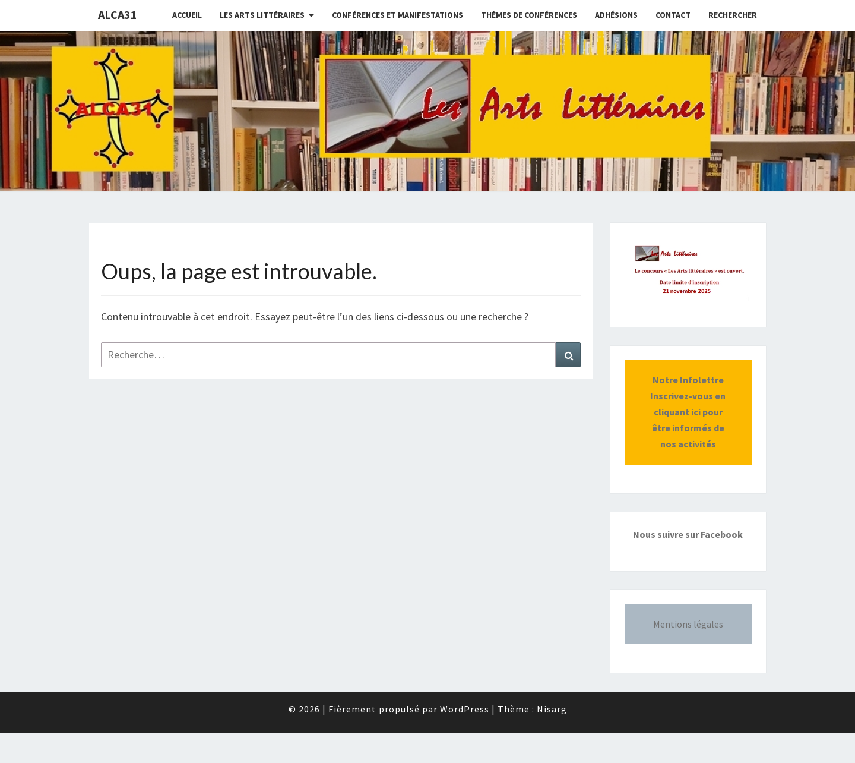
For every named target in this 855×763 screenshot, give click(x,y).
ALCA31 (117, 14)
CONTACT (673, 15)
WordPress (464, 709)
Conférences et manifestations (397, 15)
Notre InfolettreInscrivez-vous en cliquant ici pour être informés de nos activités (688, 412)
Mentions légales (688, 624)
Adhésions (616, 15)
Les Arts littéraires (262, 15)
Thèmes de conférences (529, 15)
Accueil (187, 15)
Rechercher (732, 15)
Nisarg (552, 709)
